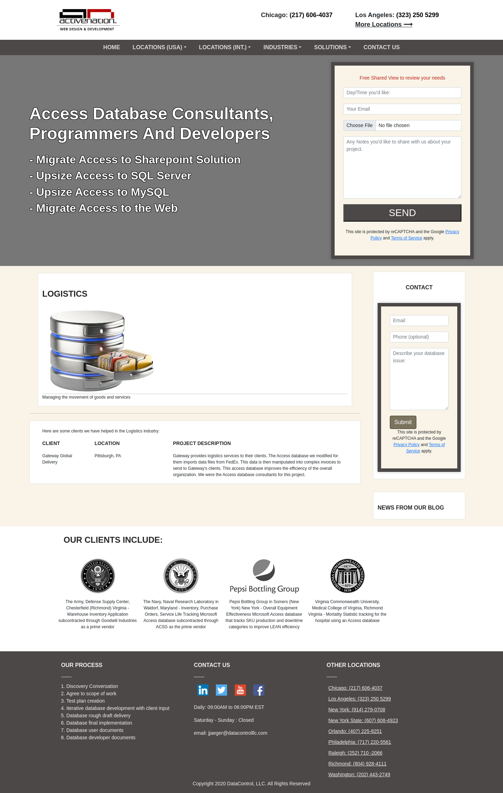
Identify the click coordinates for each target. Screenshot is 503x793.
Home (111, 47)
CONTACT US (382, 47)
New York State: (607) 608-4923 (363, 720)
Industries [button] (280, 47)
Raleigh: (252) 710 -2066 (355, 753)
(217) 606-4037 (311, 15)
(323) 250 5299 (417, 15)
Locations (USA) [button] (157, 47)
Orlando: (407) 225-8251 (355, 731)
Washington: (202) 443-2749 (359, 774)
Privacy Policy (406, 444)
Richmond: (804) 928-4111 (357, 763)
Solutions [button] (330, 47)
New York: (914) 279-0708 (356, 709)
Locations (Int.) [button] (223, 47)
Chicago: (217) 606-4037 (355, 688)
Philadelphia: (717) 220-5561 (359, 742)
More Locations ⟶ (384, 24)
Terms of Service (406, 238)
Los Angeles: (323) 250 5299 (359, 699)
